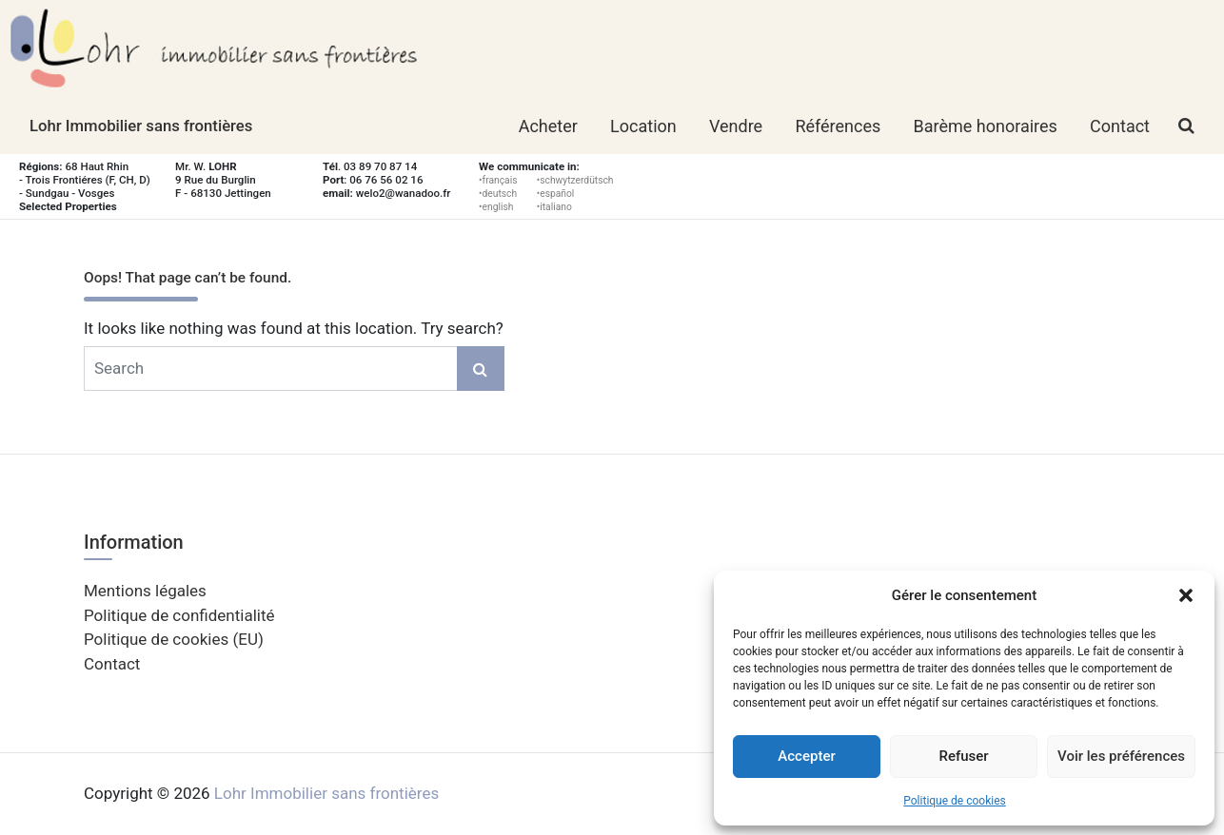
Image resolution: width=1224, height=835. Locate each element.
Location (643, 126)
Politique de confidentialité (179, 615)
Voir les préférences (1121, 756)
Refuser (963, 756)
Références (837, 126)
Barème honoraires (985, 126)
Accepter (806, 756)
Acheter (548, 126)
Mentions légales (145, 590)
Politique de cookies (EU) (174, 639)
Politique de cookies (954, 800)
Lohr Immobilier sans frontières (141, 125)
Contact (1120, 126)
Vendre (735, 126)
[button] (1185, 595)
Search (480, 369)
